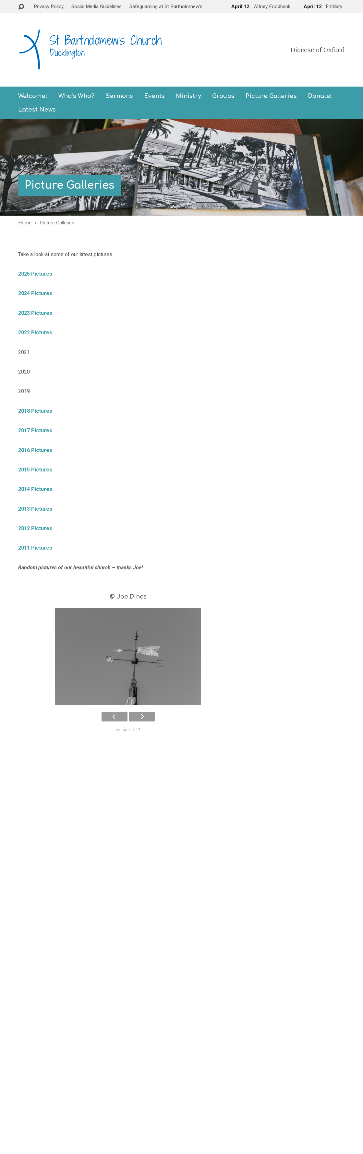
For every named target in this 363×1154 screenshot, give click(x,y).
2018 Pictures (35, 411)
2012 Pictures (35, 528)
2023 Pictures (35, 313)
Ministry (188, 96)
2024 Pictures (36, 293)
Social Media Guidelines (96, 6)
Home (24, 223)
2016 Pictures (35, 450)
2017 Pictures (35, 430)
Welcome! (32, 96)
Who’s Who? (76, 96)
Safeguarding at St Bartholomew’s (165, 6)
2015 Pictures (35, 470)
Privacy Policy (49, 6)
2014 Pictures (35, 489)
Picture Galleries (271, 96)
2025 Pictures (35, 274)
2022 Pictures (35, 332)
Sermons (119, 96)
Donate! (320, 96)
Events (154, 96)
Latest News (37, 110)
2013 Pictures (35, 509)
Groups (223, 96)
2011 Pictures (35, 548)
